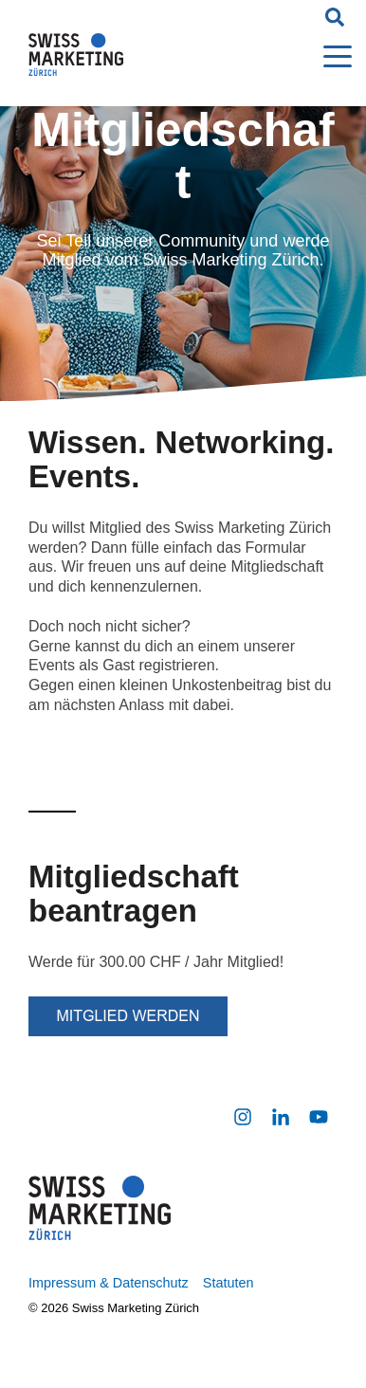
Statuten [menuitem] (228, 1282)
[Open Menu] (332, 58)
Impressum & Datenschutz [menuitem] (108, 1282)
